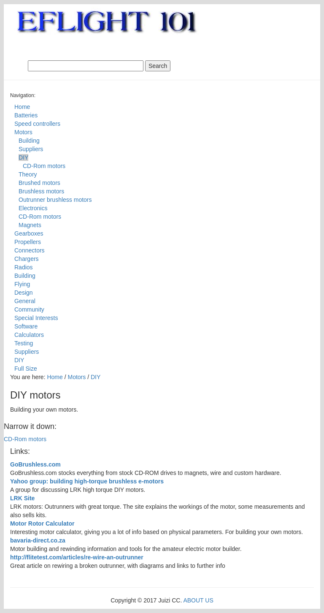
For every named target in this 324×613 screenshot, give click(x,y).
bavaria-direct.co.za (37, 540)
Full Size (25, 368)
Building (29, 140)
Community (29, 309)
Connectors (29, 250)
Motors (23, 132)
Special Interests (36, 318)
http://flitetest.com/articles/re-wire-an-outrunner (76, 557)
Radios (23, 267)
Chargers (26, 258)
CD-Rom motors (44, 166)
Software (26, 326)
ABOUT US (198, 600)
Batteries (26, 115)
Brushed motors (39, 182)
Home (22, 106)
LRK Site (22, 498)
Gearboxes (28, 233)
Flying (22, 284)
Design (23, 292)
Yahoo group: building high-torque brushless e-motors (87, 481)
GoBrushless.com (35, 464)
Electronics (33, 208)
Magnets (30, 225)
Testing (23, 343)
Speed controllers (37, 123)
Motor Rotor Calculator (42, 523)
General (24, 301)
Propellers (27, 242)
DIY (23, 157)
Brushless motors (41, 191)
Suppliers (31, 149)
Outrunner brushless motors (55, 199)
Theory (28, 174)
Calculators (29, 334)
